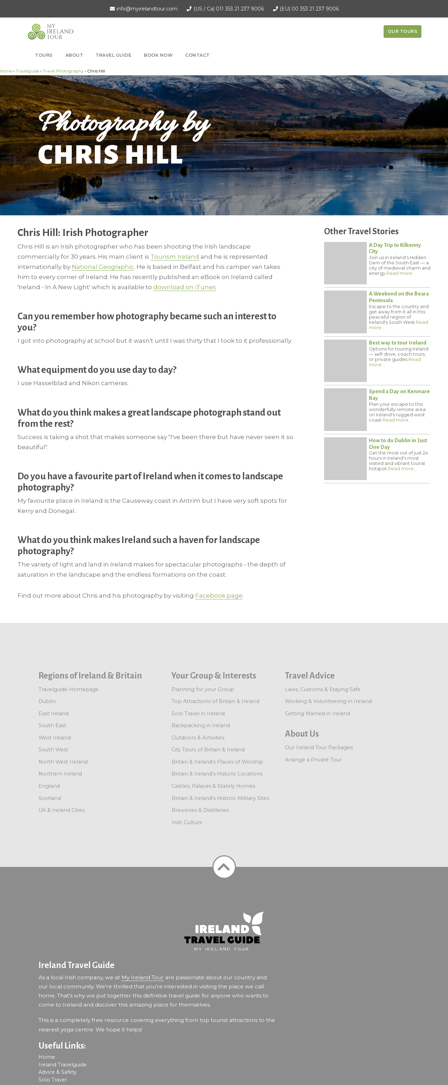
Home (6, 71)
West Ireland (54, 738)
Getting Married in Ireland (317, 713)
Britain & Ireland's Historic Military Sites (220, 798)
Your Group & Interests (214, 675)
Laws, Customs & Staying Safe (322, 689)
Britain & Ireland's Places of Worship (217, 762)
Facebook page (219, 595)
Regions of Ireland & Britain (90, 675)
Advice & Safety (57, 1072)
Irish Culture (187, 822)
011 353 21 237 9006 (240, 9)
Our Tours (403, 31)
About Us (302, 733)
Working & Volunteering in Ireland (328, 701)
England (49, 786)
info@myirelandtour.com (147, 9)
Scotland (49, 798)
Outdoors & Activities (198, 738)
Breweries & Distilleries (200, 810)
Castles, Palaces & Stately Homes (213, 786)
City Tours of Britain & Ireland (208, 749)
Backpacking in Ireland (201, 725)
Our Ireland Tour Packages (319, 747)
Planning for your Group (203, 689)
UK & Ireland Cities (61, 810)
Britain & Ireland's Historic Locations (217, 774)
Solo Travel (52, 1080)
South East (52, 725)
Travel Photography (63, 71)
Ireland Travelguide (62, 1065)
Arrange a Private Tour (313, 760)
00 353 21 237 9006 (315, 9)
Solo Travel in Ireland (198, 713)
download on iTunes (184, 287)
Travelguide (27, 71)
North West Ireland (63, 762)
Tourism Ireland (174, 256)
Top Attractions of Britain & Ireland (215, 701)
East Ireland (53, 713)
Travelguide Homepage (68, 689)
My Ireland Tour (142, 977)
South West (53, 749)
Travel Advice (310, 675)
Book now (158, 55)
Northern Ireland (60, 774)
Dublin (47, 701)
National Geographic (103, 266)
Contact (197, 55)
